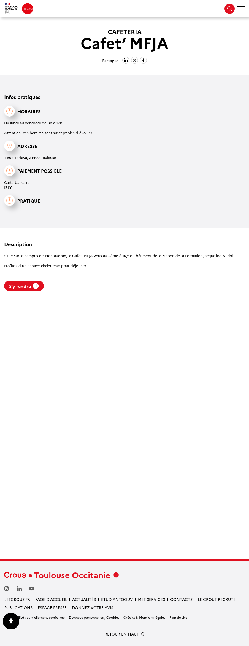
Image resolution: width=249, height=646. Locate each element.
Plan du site (178, 617)
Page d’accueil (51, 599)
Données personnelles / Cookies (94, 617)
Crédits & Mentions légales (144, 617)
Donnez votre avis (92, 607)
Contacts (181, 599)
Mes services (151, 599)
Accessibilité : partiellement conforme (34, 617)
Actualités (84, 599)
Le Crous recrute (217, 599)
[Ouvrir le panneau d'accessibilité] (11, 621)
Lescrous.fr (17, 599)
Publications (18, 607)
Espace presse (52, 607)
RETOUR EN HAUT (122, 634)
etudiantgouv (117, 599)
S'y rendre (24, 286)
